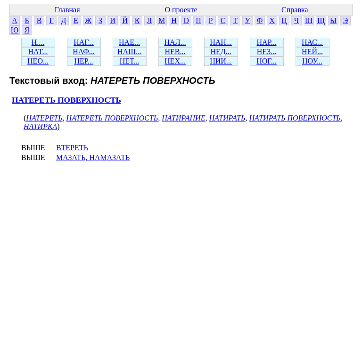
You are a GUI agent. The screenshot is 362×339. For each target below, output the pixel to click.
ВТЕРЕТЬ (72, 148)
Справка (294, 10)
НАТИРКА (40, 126)
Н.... (38, 42)
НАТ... (38, 52)
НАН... (221, 42)
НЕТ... (130, 61)
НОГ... (266, 61)
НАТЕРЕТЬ (44, 118)
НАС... (312, 42)
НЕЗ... (267, 52)
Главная (67, 10)
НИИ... (221, 61)
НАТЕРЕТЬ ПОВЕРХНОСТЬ (66, 100)
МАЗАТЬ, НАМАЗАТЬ (93, 157)
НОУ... (312, 61)
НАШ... (129, 52)
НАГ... (84, 42)
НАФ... (84, 52)
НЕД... (220, 52)
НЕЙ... (312, 52)
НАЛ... (175, 42)
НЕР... (83, 61)
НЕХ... (175, 61)
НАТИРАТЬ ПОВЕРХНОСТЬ (294, 118)
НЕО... (38, 61)
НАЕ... (129, 42)
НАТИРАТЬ (227, 118)
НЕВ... (175, 52)
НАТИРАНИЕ (183, 118)
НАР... (266, 42)
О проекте (181, 10)
